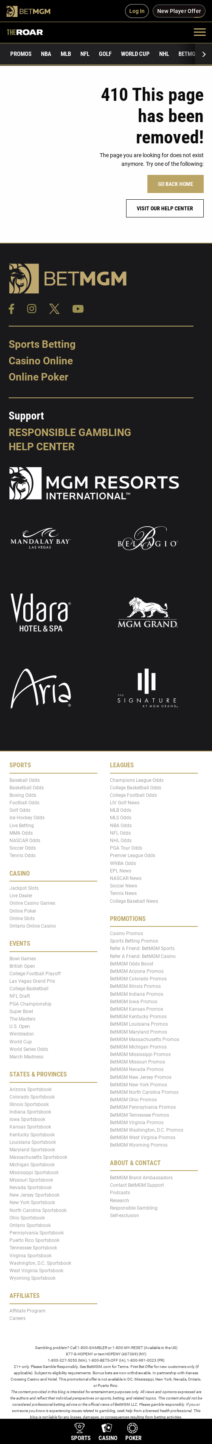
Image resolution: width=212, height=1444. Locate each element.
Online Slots (22, 918)
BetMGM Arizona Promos (137, 971)
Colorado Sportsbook (32, 1096)
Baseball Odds (24, 780)
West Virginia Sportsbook (36, 1270)
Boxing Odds (22, 795)
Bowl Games (22, 958)
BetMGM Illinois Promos (135, 986)
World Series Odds (28, 1049)
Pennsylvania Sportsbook (36, 1233)
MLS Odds (120, 817)
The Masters (22, 1019)
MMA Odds (21, 833)
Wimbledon (21, 1034)
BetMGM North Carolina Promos (144, 1092)
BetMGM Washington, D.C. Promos (146, 1130)
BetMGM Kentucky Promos (138, 1016)
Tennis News (123, 893)
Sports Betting (42, 344)
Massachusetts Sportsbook (38, 1157)
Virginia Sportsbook (30, 1255)
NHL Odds (121, 840)
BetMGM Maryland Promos (138, 1031)
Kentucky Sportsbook (32, 1134)
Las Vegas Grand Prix (32, 981)
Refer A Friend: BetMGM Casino (143, 956)
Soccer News (123, 886)
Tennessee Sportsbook (33, 1248)
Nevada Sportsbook (30, 1187)
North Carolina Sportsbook (38, 1210)
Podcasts (120, 1192)
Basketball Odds (26, 788)
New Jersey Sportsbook (34, 1195)
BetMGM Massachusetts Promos (144, 1039)
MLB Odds (120, 810)
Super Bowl (21, 1011)
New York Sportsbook (32, 1202)
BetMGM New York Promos (138, 1085)
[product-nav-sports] (81, 1433)
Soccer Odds (22, 848)
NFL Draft (19, 996)
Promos (21, 54)
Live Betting (21, 825)
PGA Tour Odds (126, 848)
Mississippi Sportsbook (34, 1172)
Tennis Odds (22, 855)
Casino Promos (126, 933)
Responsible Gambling (70, 432)
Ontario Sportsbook (30, 1225)
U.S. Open (19, 1026)
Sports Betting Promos (134, 941)
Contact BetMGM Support (137, 1185)
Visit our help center (165, 208)
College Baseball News (134, 901)
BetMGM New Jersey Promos (140, 1077)
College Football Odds (133, 795)
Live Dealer (20, 895)
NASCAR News (125, 878)
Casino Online (41, 361)
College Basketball (28, 988)
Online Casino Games (32, 903)
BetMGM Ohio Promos (133, 1099)
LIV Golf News (124, 803)
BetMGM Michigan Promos (138, 1047)
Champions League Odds (137, 780)
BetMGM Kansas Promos (136, 1009)
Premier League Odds (132, 855)
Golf (105, 54)
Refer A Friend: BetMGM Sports (142, 948)
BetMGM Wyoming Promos (138, 1145)
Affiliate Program (27, 1311)
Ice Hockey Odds (27, 817)
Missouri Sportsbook (31, 1180)
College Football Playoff (35, 973)
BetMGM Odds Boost (131, 964)
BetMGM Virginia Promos (137, 1122)
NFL (84, 54)
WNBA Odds (123, 863)
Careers (17, 1318)
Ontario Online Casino (32, 926)
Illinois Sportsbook (29, 1104)
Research (119, 1200)
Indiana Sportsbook (30, 1112)
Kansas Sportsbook (30, 1127)
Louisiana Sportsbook (32, 1142)
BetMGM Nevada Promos (137, 1069)
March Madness (26, 1057)
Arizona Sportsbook (30, 1089)
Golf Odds (19, 810)
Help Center (42, 447)
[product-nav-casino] (108, 1433)
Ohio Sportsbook (27, 1217)
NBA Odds (121, 825)
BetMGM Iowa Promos (133, 1001)
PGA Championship (30, 1003)
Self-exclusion (124, 1215)
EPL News (120, 871)
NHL (164, 54)
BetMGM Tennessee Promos (139, 1114)
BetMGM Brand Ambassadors (141, 1177)
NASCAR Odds (24, 840)
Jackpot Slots (24, 888)
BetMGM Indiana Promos (136, 994)
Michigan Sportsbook (32, 1164)
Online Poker (38, 377)
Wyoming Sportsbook (32, 1278)
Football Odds (24, 803)
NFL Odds (120, 833)
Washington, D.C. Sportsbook (40, 1263)
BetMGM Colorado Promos (138, 979)
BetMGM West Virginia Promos (142, 1137)
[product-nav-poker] (133, 1433)
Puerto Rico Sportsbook (34, 1240)
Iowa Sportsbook (27, 1119)
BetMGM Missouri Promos (137, 1062)
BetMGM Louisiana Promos (139, 1024)
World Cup (135, 54)
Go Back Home (175, 184)
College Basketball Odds (135, 788)
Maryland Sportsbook (32, 1150)
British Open (22, 966)
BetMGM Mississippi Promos (140, 1054)
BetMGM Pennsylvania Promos (143, 1107)
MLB (66, 54)
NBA (46, 54)
